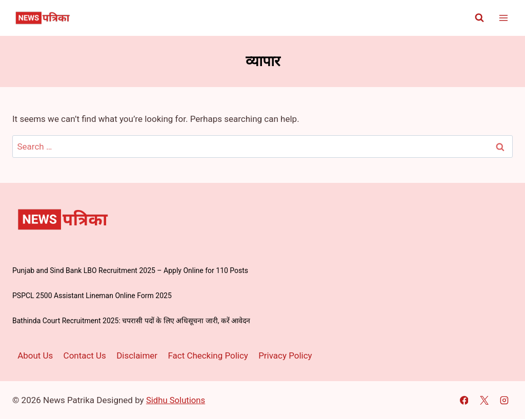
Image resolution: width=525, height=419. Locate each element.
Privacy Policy (286, 355)
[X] (484, 400)
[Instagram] (504, 400)
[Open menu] (503, 18)
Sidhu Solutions (176, 400)
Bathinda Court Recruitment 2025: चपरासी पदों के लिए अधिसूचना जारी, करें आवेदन (131, 321)
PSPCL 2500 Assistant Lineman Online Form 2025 (92, 295)
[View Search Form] (479, 18)
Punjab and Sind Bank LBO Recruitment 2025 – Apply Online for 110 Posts (130, 270)
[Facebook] (464, 400)
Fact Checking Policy (208, 355)
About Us (35, 355)
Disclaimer (137, 355)
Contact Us (85, 355)
